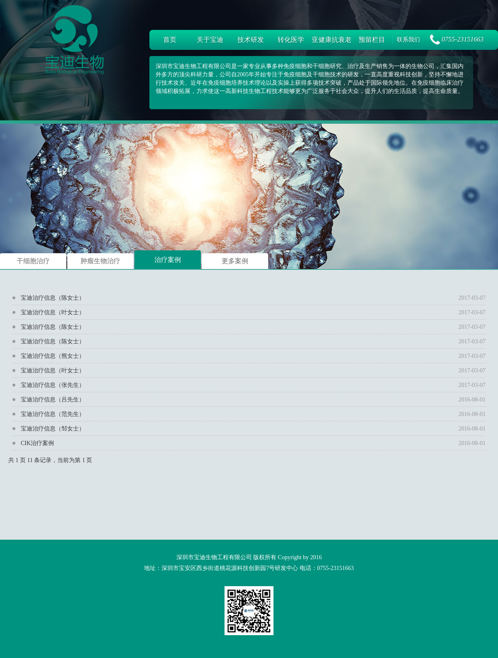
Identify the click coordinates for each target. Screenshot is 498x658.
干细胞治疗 (33, 260)
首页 (169, 39)
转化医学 (291, 39)
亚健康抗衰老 (332, 39)
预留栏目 (372, 39)
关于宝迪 (210, 39)
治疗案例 (167, 259)
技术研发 (250, 39)
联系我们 (408, 40)
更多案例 (235, 260)
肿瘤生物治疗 (100, 260)
